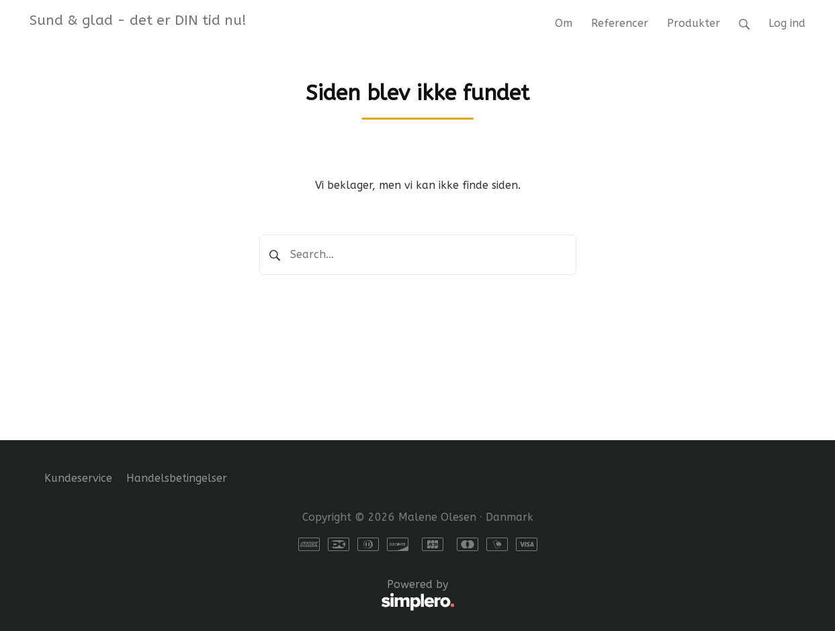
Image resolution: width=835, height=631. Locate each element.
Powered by (249, 595)
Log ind (786, 23)
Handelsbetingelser (176, 478)
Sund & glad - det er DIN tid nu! (138, 20)
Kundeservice (78, 478)
